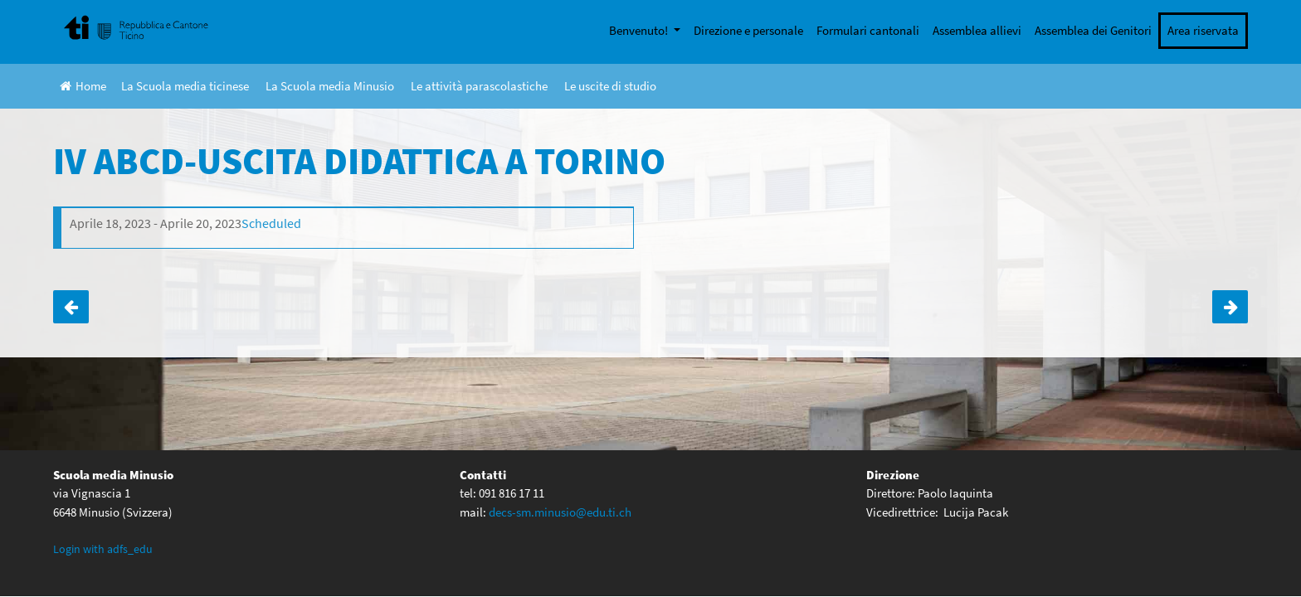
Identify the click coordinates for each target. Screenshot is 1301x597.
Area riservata (1203, 30)
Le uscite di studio (610, 86)
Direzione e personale (748, 30)
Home (83, 86)
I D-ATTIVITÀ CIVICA (1230, 306)
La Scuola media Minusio (330, 86)
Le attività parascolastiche (479, 86)
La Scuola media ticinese (185, 86)
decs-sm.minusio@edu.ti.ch (560, 512)
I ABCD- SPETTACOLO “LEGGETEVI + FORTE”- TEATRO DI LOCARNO (71, 306)
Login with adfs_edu (103, 548)
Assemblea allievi (977, 30)
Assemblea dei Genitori (1093, 30)
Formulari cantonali (867, 30)
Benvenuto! (639, 30)
